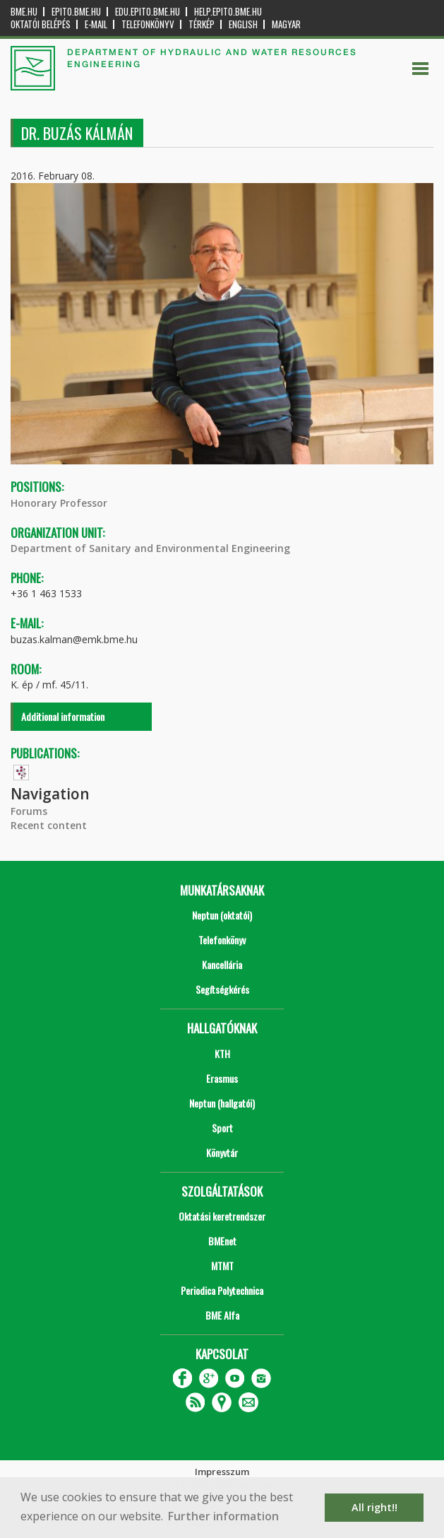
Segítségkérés (222, 989)
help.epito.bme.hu (228, 11)
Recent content (49, 825)
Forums (29, 811)
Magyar (286, 24)
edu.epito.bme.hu (147, 11)
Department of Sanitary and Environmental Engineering (150, 548)
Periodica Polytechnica (222, 1290)
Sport (222, 1127)
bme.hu (24, 11)
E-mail (96, 24)
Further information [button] (223, 1516)
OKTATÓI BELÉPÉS (41, 24)
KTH (222, 1053)
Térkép (201, 24)
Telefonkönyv (147, 24)
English (243, 24)
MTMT (222, 1265)
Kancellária (222, 964)
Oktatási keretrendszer (222, 1216)
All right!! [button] (374, 1507)
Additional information (62, 716)
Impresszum (222, 1471)
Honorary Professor (59, 503)
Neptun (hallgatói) (222, 1103)
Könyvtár (222, 1152)
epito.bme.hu (76, 11)
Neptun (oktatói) (222, 915)
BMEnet (222, 1240)
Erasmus (222, 1078)
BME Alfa (222, 1315)
